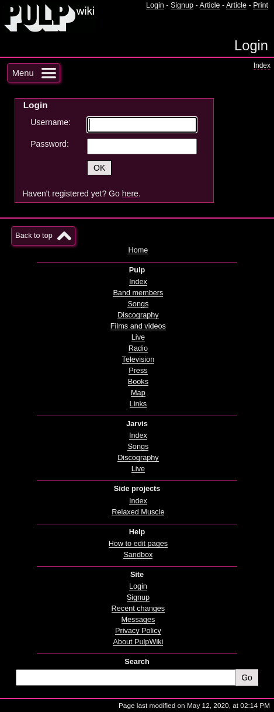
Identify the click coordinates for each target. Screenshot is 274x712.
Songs (137, 304)
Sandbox (137, 555)
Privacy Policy (138, 631)
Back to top (33, 235)
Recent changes (138, 608)
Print (260, 5)
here (130, 193)
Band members (138, 293)
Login (155, 5)
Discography (137, 315)
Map (138, 393)
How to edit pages (138, 544)
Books (138, 382)
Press (138, 371)
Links (138, 404)
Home (138, 250)
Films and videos (138, 326)
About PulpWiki (138, 642)
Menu (23, 73)
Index (262, 65)
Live (138, 337)
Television (138, 359)
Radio (138, 348)
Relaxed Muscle (138, 512)
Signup (182, 5)
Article (210, 5)
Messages (138, 620)
